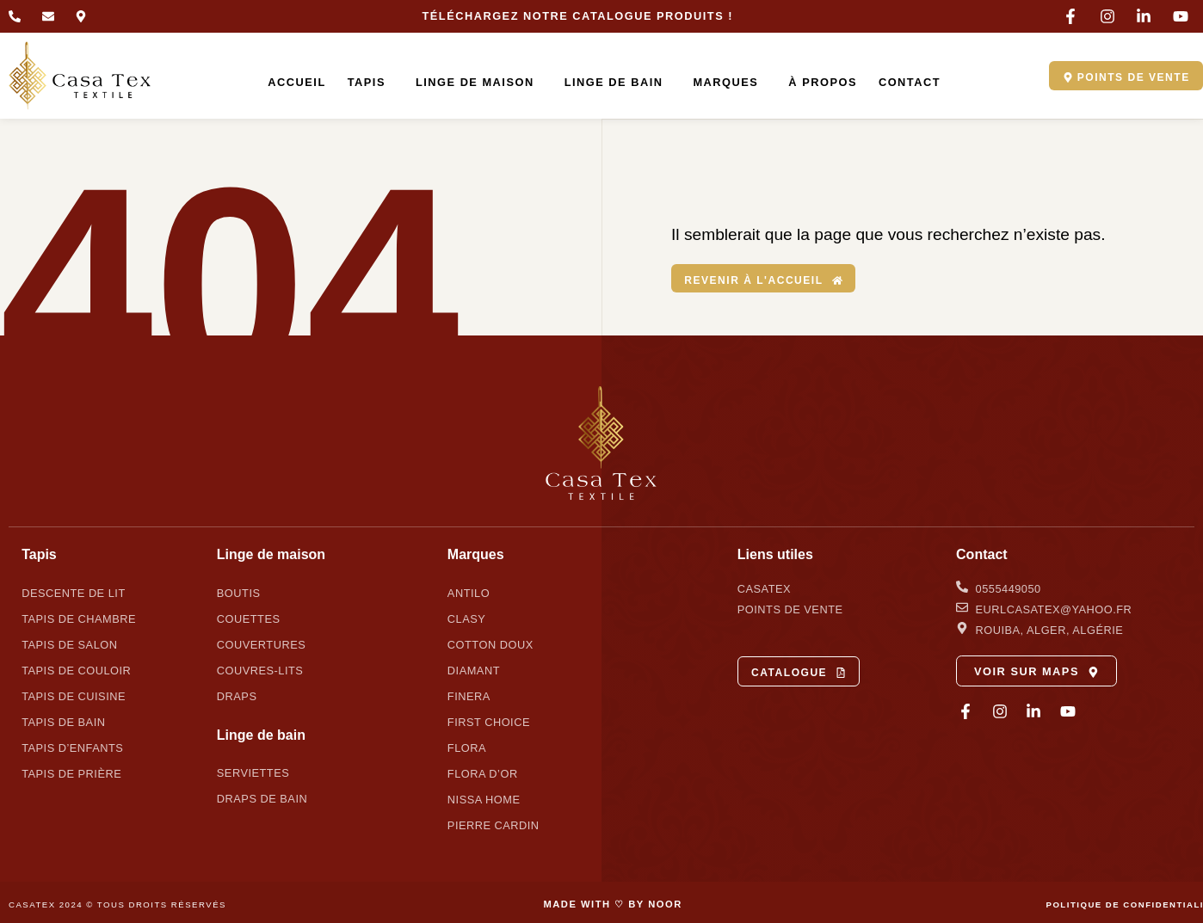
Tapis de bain (63, 721)
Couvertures (261, 643)
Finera (468, 695)
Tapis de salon (69, 643)
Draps (237, 695)
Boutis (239, 592)
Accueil (289, 82)
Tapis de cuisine (74, 695)
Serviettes (253, 772)
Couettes (249, 618)
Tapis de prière (71, 772)
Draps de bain (262, 798)
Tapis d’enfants (72, 747)
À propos (815, 82)
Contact (902, 82)
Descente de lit (74, 592)
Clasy (466, 618)
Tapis (363, 82)
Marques (723, 82)
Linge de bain (610, 82)
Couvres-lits (260, 669)
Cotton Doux (490, 643)
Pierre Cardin (493, 824)
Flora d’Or (482, 772)
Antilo (468, 592)
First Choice (488, 721)
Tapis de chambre (79, 618)
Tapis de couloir (76, 669)
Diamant (473, 669)
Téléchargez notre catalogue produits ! (577, 15)
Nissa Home (484, 798)
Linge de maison (472, 82)
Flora (466, 747)
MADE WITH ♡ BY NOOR (612, 903)
